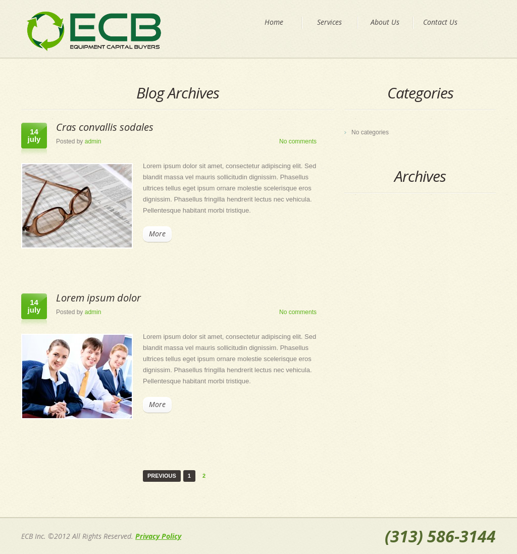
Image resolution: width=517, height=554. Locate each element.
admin (93, 141)
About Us (385, 22)
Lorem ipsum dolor (98, 298)
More (157, 233)
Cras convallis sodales (104, 127)
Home (274, 22)
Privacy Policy (158, 536)
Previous (161, 476)
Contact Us (440, 22)
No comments (298, 141)
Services (329, 22)
